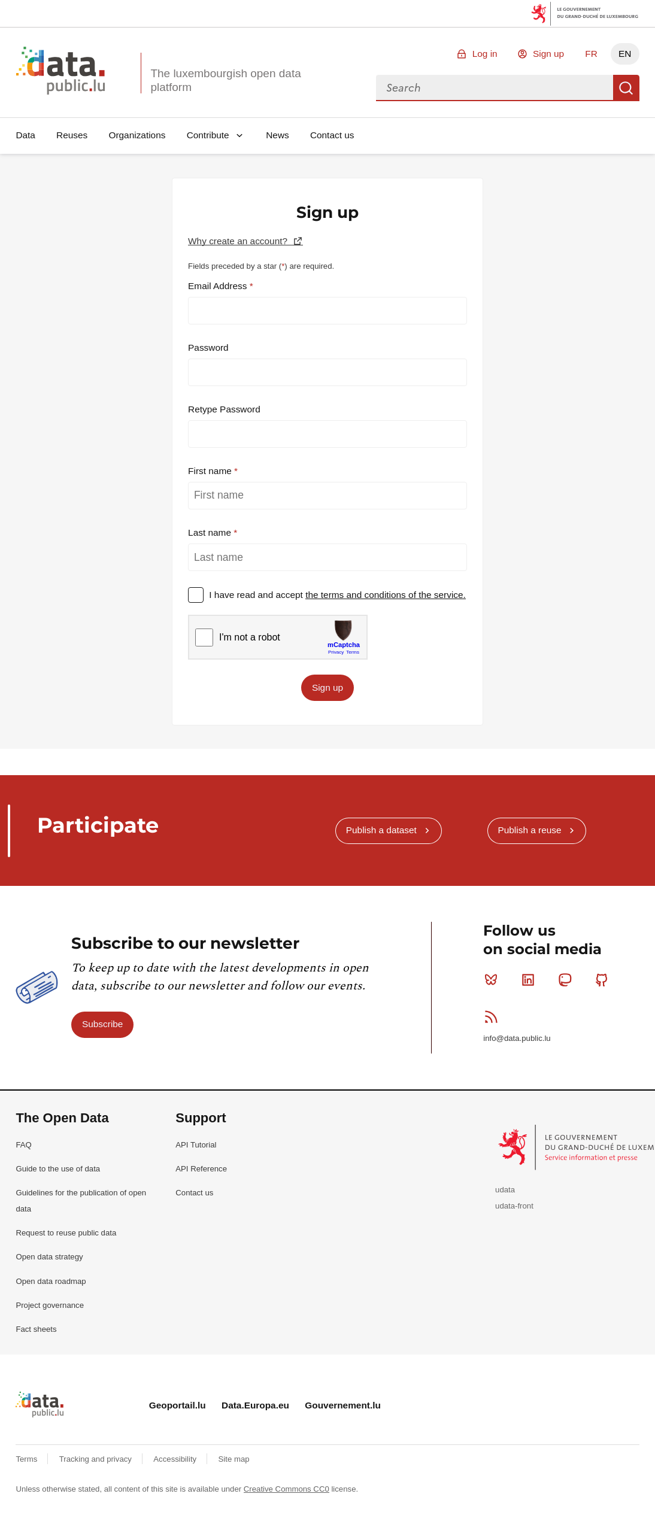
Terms (28, 1459)
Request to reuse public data (66, 1232)
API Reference (201, 1168)
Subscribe (102, 1024)
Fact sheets (36, 1329)
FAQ (23, 1144)
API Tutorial (195, 1144)
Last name (211, 532)
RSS (493, 1016)
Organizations (136, 135)
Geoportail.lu (177, 1405)
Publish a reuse (529, 830)
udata (505, 1189)
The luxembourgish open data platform (225, 80)
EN (624, 53)
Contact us (332, 135)
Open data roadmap (51, 1281)
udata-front (514, 1205)
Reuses (71, 135)
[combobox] (494, 88)
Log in (485, 53)
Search (626, 88)
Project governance (50, 1305)
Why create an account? (239, 241)
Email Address (219, 286)
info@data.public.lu (516, 1038)
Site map (234, 1459)
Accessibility (175, 1459)
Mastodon (567, 980)
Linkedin (530, 980)
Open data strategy (49, 1256)
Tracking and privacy (96, 1459)
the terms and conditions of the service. (385, 595)
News (277, 135)
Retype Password (224, 409)
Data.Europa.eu (255, 1405)
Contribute (208, 135)
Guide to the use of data (58, 1168)
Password (208, 347)
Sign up (548, 53)
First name (211, 471)
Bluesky (493, 980)
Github (604, 980)
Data (25, 135)
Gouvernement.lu (343, 1405)
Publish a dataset (381, 830)
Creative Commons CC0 (286, 1488)
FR (591, 53)
